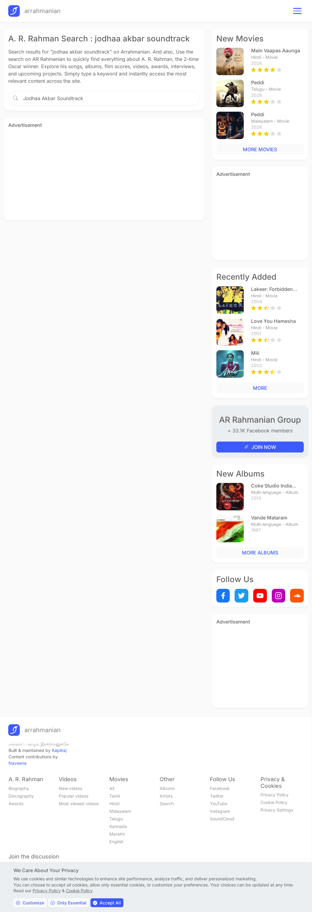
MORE (260, 388)
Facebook (220, 788)
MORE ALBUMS (260, 553)
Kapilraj (59, 750)
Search (167, 803)
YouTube (218, 803)
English (116, 841)
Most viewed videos (79, 803)
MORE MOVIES (260, 149)
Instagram (220, 811)
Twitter (217, 795)
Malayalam (120, 811)
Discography (21, 795)
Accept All (107, 902)
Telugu (116, 818)
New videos (70, 788)
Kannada (118, 826)
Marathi (117, 834)
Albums (167, 788)
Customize (30, 902)
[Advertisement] (104, 173)
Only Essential (69, 902)
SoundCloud (222, 818)
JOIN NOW (260, 447)
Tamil (114, 795)
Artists (166, 795)
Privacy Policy (275, 794)
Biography (19, 788)
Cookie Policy (274, 802)
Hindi (114, 803)
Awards (16, 803)
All (111, 788)
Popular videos (73, 795)
